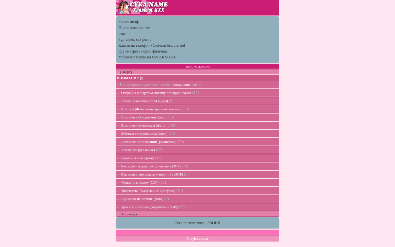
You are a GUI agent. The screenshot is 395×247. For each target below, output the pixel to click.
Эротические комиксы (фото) (143, 125)
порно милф (129, 22)
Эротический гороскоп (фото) (144, 117)
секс (122, 33)
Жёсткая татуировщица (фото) (144, 133)
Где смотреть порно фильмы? (143, 51)
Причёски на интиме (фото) (142, 199)
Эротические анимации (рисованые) (148, 142)
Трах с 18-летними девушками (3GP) (149, 207)
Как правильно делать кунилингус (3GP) (152, 174)
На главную (129, 214)
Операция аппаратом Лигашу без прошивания (156, 93)
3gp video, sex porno (135, 39)
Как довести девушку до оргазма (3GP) (151, 166)
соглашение (182, 84)
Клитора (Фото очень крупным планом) (151, 109)
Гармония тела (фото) (137, 158)
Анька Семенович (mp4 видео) (144, 101)
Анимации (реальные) (138, 150)
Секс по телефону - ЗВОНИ (197, 223)
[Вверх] (126, 72)
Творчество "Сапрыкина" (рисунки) (148, 191)
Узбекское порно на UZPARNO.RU (148, 57)
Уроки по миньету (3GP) (140, 182)
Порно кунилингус (134, 27)
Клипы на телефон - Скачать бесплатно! (152, 45)
